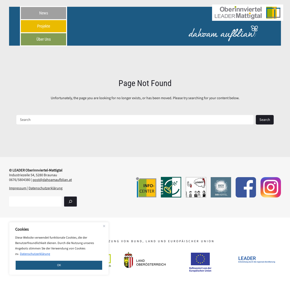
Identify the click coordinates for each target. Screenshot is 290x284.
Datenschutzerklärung (35, 254)
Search (264, 119)
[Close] (104, 226)
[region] (59, 248)
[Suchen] (70, 201)
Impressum (18, 188)
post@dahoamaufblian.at (52, 179)
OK (59, 265)
